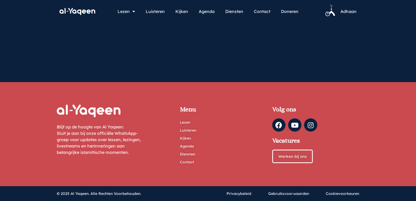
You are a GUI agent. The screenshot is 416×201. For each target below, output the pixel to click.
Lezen (126, 11)
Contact (262, 11)
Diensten (234, 11)
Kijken (181, 11)
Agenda (207, 11)
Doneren (289, 11)
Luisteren (155, 11)
